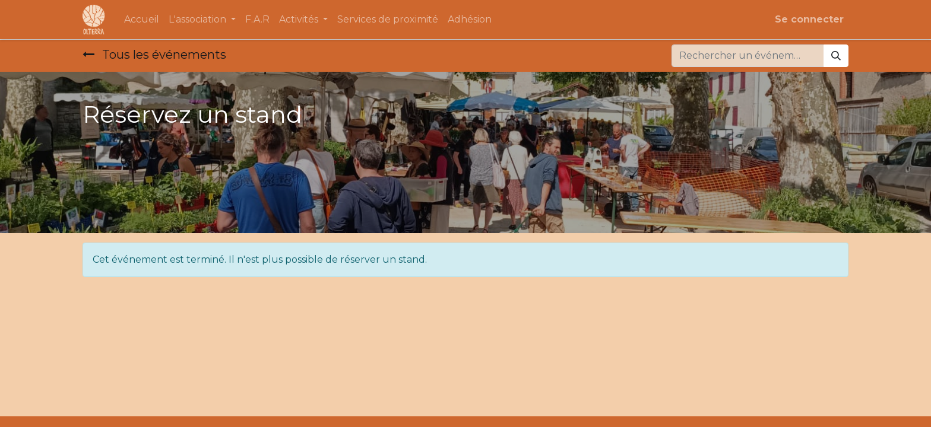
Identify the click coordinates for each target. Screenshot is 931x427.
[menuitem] (141, 19)
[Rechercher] (836, 55)
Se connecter (809, 19)
